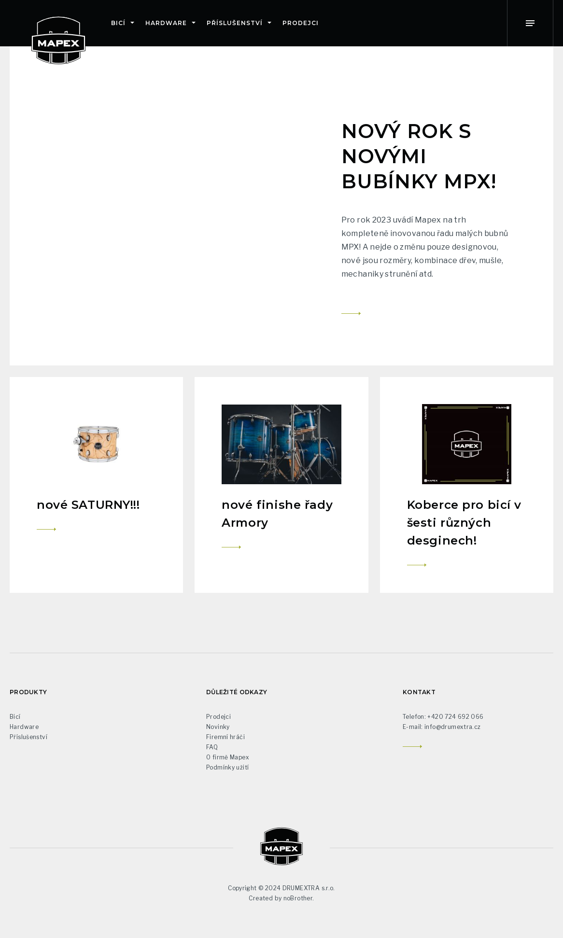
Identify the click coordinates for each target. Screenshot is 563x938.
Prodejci (300, 23)
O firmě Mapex (227, 757)
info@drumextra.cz (452, 726)
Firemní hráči (225, 737)
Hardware (166, 23)
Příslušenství (234, 23)
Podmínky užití (227, 767)
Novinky (218, 726)
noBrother (297, 898)
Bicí (118, 23)
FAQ (212, 747)
